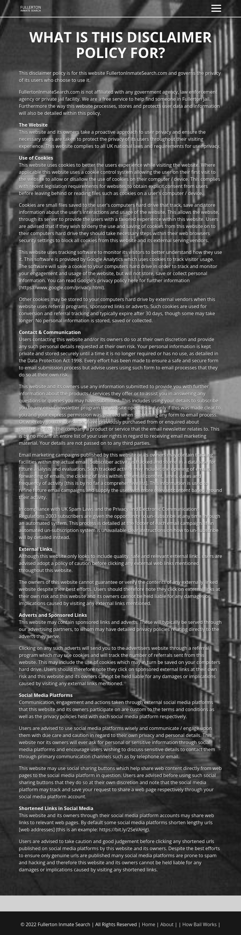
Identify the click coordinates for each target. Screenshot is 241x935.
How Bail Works (199, 924)
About (167, 924)
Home (148, 924)
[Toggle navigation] (216, 8)
